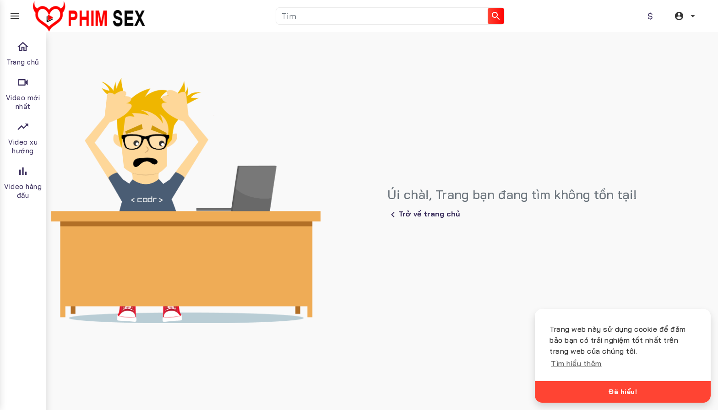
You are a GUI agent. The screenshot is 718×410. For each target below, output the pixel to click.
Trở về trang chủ (423, 214)
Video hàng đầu (23, 182)
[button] (686, 16)
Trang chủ (22, 53)
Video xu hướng (23, 137)
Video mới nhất (23, 93)
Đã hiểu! (623, 392)
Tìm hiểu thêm (576, 363)
